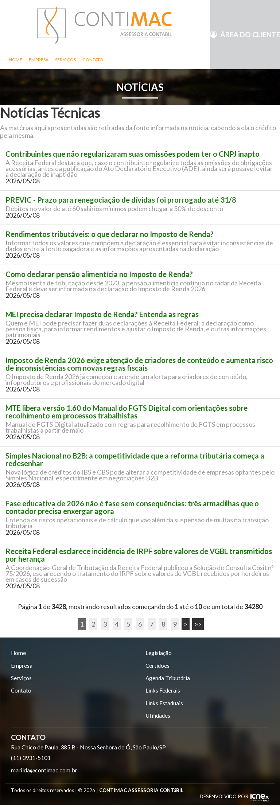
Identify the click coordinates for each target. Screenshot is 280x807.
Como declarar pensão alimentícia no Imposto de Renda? (99, 274)
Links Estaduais (164, 704)
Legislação (158, 653)
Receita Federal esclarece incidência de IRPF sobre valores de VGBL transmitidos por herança (138, 555)
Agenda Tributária (168, 678)
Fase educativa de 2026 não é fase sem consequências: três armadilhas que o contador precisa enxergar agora (132, 507)
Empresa (38, 59)
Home (15, 59)
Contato (92, 59)
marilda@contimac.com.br (44, 772)
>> (198, 624)
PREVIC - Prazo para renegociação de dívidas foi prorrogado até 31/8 (120, 200)
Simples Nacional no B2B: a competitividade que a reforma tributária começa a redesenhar (134, 459)
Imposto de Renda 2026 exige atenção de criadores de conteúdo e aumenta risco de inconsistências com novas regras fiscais (139, 364)
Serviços (65, 59)
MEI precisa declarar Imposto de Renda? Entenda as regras (102, 314)
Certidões (157, 666)
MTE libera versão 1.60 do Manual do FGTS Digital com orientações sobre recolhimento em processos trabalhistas (126, 412)
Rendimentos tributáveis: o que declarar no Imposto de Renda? (109, 234)
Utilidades (158, 717)
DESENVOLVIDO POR (224, 798)
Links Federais (163, 691)
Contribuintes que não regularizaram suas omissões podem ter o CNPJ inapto (132, 154)
